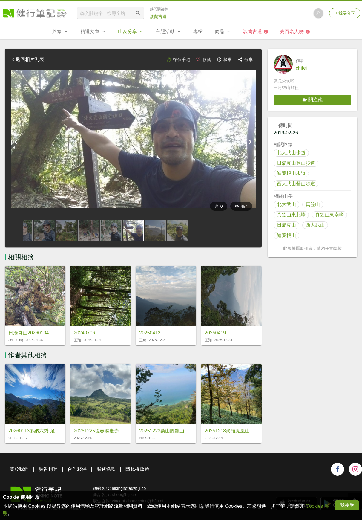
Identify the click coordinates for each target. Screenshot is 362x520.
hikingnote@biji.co (129, 488)
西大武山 (315, 224)
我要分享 (344, 13)
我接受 (347, 505)
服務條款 (106, 469)
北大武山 (286, 204)
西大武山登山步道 (296, 183)
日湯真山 (286, 224)
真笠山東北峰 (291, 214)
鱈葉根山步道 (291, 173)
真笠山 (313, 204)
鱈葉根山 (286, 235)
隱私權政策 (137, 469)
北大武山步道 (291, 152)
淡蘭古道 (158, 16)
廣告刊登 (48, 469)
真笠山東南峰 (329, 214)
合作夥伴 (77, 469)
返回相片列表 (27, 59)
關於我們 (19, 469)
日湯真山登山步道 (296, 163)
